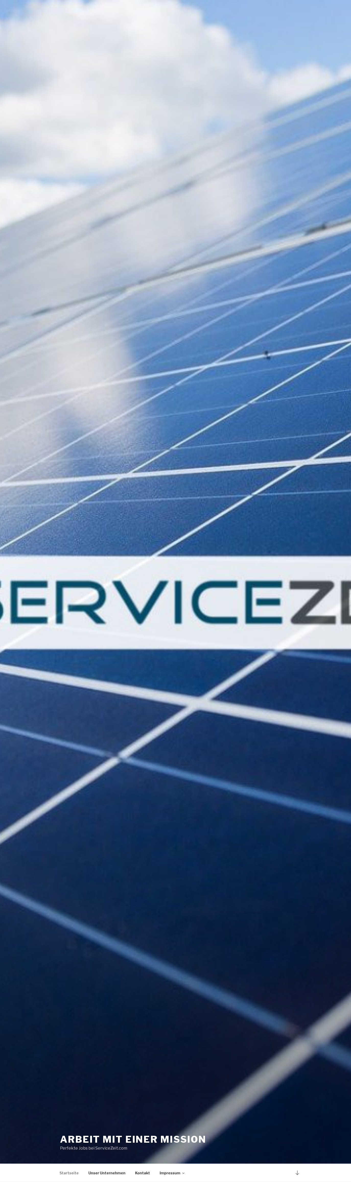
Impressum (172, 1173)
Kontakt (142, 1173)
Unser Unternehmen (106, 1173)
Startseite (69, 1173)
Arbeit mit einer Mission (133, 1139)
